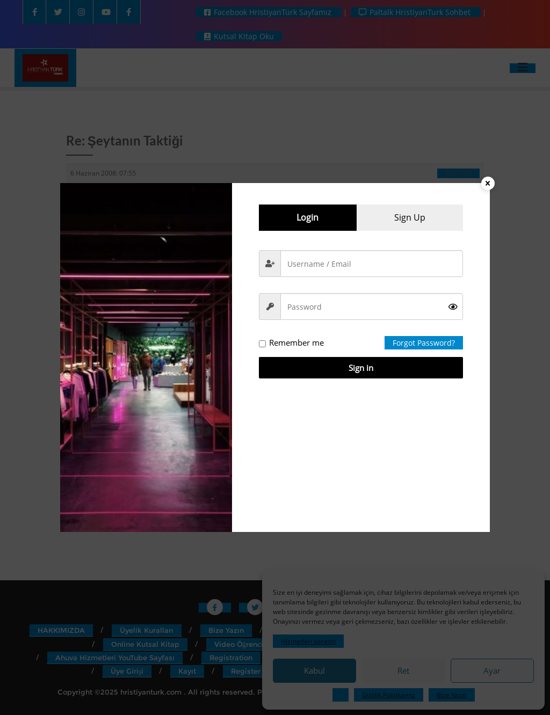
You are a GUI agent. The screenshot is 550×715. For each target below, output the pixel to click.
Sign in (361, 367)
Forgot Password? (424, 343)
